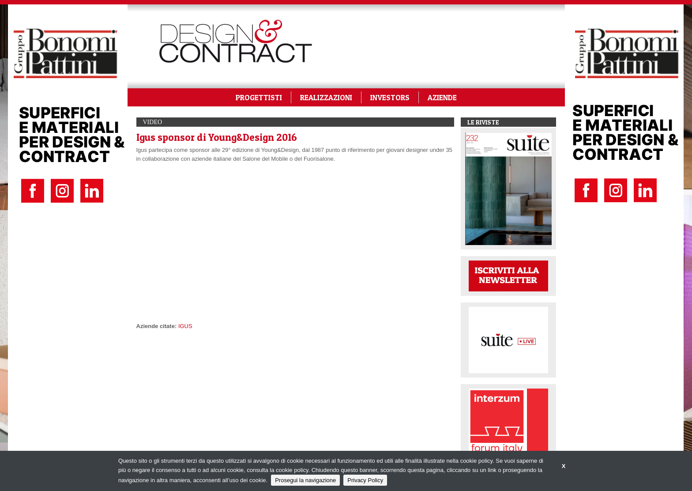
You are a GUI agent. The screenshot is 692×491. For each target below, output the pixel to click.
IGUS (185, 326)
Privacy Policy (365, 480)
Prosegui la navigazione (305, 480)
